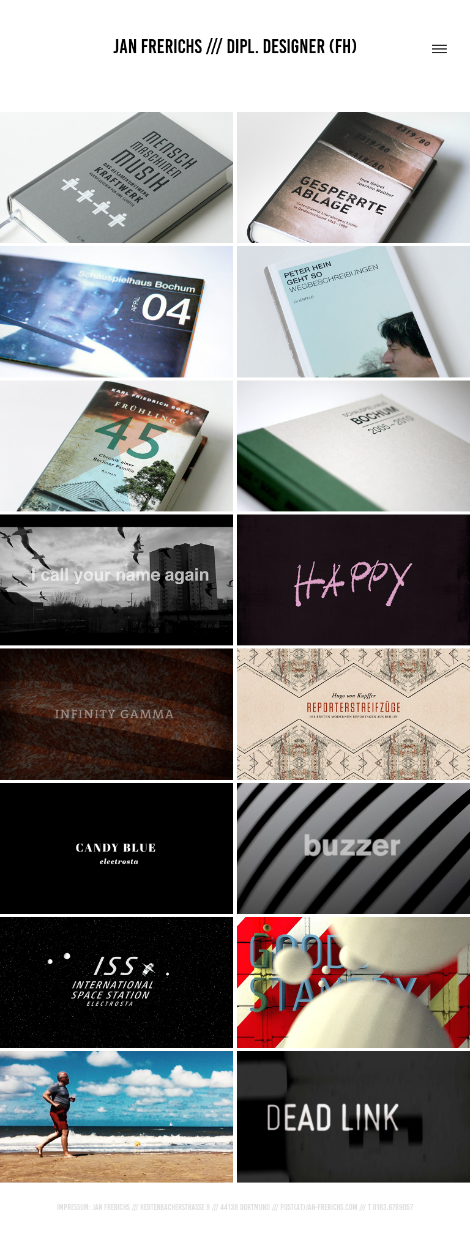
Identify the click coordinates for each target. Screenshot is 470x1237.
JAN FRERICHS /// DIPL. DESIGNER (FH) (235, 46)
